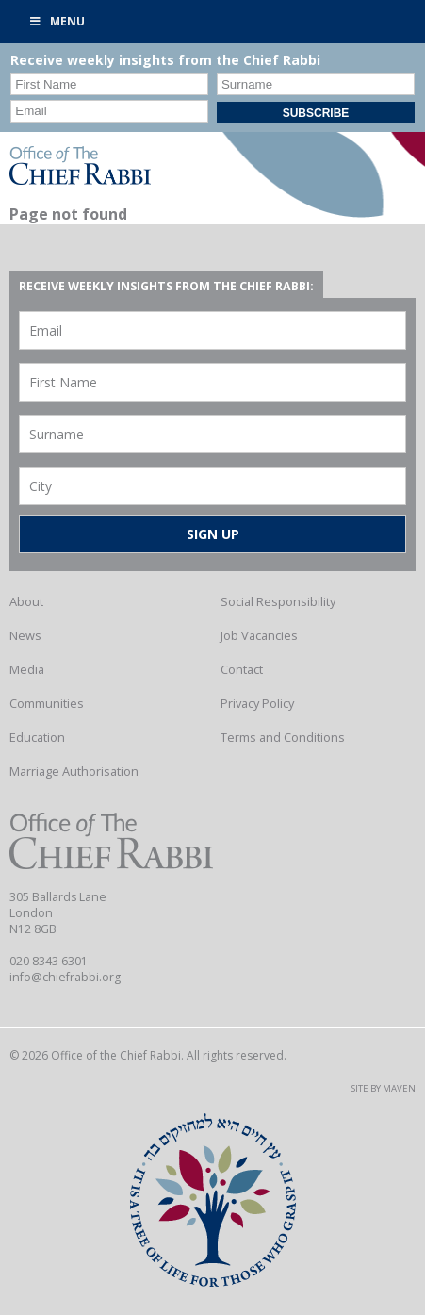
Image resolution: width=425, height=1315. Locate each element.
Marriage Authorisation (74, 771)
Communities (46, 703)
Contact (242, 669)
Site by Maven (383, 1088)
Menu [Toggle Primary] (56, 21)
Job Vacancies (259, 635)
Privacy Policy (257, 703)
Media (26, 669)
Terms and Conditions (283, 737)
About (26, 601)
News (25, 635)
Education (37, 737)
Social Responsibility (278, 601)
